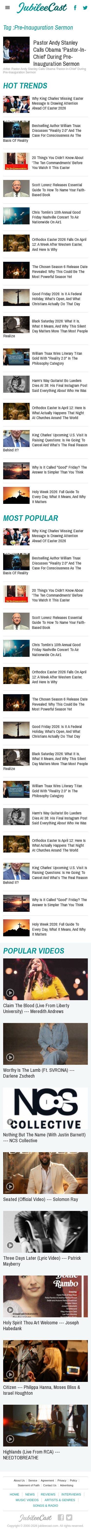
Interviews (71, 1494)
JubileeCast (35, 1518)
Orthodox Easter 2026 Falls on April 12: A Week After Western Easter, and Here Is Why (59, 244)
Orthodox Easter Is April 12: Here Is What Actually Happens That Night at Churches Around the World (59, 412)
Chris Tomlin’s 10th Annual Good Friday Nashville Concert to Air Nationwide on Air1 (56, 217)
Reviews (48, 1494)
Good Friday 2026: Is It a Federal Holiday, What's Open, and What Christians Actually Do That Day (57, 298)
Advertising (66, 1485)
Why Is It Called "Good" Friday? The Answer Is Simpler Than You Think (59, 469)
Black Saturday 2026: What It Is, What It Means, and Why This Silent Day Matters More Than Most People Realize (45, 328)
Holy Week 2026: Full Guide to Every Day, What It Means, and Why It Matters (59, 496)
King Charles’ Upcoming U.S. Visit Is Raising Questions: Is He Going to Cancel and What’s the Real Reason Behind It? (45, 442)
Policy (73, 1480)
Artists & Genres (60, 1500)
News (30, 1494)
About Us (19, 1480)
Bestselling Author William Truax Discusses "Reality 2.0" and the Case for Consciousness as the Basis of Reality (42, 133)
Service (32, 1480)
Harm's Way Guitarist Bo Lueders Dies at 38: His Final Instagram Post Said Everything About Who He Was (59, 385)
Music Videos (27, 1500)
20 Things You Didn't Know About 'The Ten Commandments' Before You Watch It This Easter (57, 162)
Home (14, 1494)
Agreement (47, 1480)
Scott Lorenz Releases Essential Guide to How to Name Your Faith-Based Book (59, 189)
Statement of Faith (29, 1485)
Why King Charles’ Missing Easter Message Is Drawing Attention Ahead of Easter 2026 (57, 103)
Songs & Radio (45, 1505)
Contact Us (49, 1485)
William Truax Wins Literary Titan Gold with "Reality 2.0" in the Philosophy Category (57, 358)
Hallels (42, 7)
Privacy (62, 1480)
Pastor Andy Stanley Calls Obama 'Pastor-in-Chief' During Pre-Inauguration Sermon (59, 53)
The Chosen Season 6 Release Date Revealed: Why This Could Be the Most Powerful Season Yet (60, 271)
